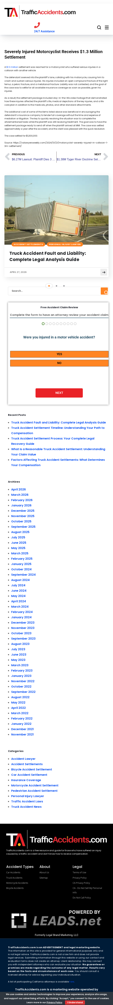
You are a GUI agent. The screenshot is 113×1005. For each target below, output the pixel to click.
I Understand (75, 1002)
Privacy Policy (54, 1002)
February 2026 (22, 500)
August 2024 (20, 580)
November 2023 (22, 628)
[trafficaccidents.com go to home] (40, 12)
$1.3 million (12, 67)
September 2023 (23, 639)
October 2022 (21, 687)
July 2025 (18, 538)
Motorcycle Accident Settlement (34, 786)
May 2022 (18, 703)
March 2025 (19, 554)
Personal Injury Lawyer (65, 244)
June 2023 (18, 655)
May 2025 (18, 548)
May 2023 (18, 660)
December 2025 (22, 511)
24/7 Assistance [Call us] (44, 31)
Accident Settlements (28, 244)
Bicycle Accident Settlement (31, 770)
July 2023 (18, 650)
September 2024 (23, 575)
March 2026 (19, 495)
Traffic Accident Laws (27, 802)
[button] (49, 286)
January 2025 (21, 564)
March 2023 (19, 666)
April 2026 (18, 490)
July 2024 (18, 586)
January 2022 (21, 724)
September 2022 (23, 692)
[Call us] (37, 25)
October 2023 (21, 634)
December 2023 (22, 623)
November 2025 (22, 516)
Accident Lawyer (23, 759)
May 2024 (18, 596)
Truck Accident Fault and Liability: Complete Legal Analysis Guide (48, 256)
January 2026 (21, 506)
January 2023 (21, 676)
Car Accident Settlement (29, 775)
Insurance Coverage (26, 780)
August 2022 (20, 698)
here (71, 982)
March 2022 (19, 713)
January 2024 (21, 618)
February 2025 (22, 559)
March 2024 (20, 607)
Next (59, 393)
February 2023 (22, 671)
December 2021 (22, 729)
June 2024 (18, 591)
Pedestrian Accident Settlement (34, 791)
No (59, 363)
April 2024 (18, 602)
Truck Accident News (26, 807)
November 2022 (22, 682)
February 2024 (22, 612)
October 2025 (21, 522)
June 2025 (18, 543)
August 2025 (20, 532)
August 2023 (20, 644)
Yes (59, 354)
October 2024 (21, 570)
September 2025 (23, 527)
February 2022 (22, 719)
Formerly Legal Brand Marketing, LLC (56, 935)
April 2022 (18, 708)
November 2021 (22, 735)
